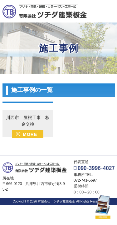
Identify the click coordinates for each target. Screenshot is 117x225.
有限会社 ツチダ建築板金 (56, 201)
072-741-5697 (85, 180)
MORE (30, 134)
